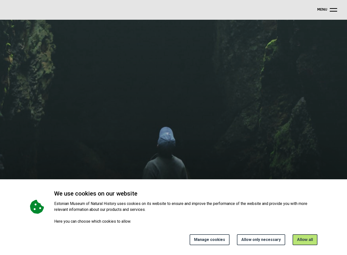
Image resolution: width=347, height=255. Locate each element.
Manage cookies (209, 239)
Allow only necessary (261, 239)
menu (322, 9)
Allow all (305, 239)
